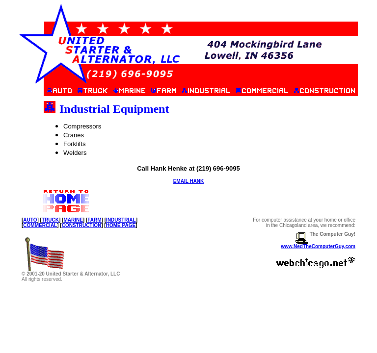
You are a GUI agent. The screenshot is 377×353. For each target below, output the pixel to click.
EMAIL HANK (188, 181)
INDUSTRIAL (121, 220)
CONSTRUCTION (82, 225)
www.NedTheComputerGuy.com (318, 246)
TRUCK (50, 220)
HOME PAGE (120, 225)
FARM (94, 220)
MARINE (72, 220)
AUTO (30, 220)
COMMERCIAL (40, 225)
